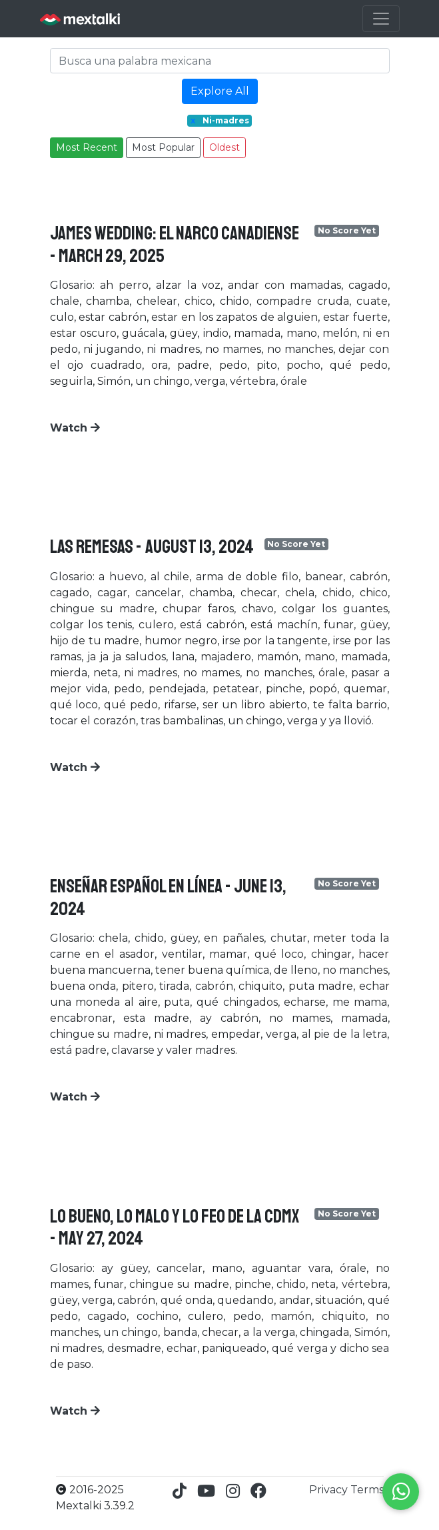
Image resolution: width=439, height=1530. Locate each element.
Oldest (224, 147)
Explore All (220, 91)
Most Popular (163, 147)
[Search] (220, 60)
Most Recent (86, 147)
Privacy (329, 1489)
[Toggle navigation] (381, 18)
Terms (367, 1489)
